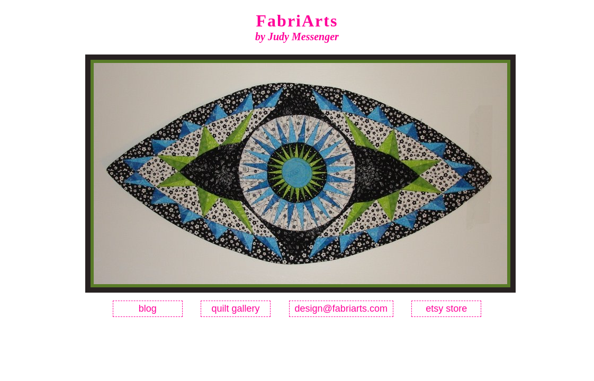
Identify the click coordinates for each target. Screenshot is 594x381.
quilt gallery (236, 308)
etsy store (446, 308)
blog (148, 308)
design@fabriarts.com (341, 308)
